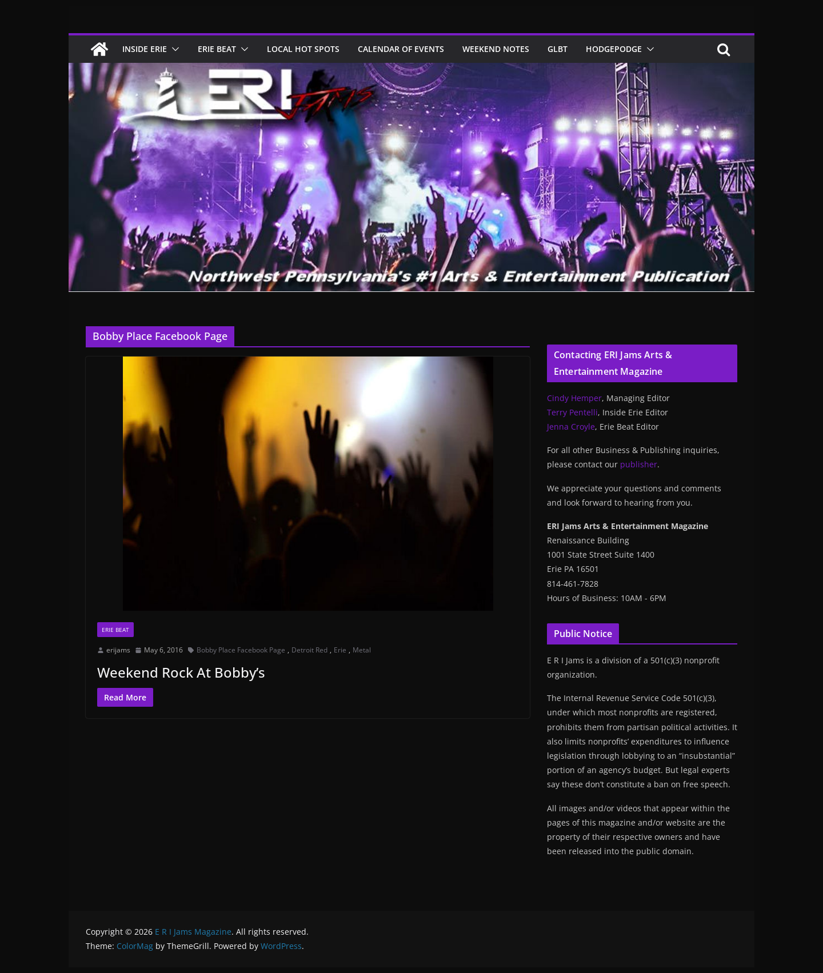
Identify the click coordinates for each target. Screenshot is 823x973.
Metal (362, 650)
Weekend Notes (495, 48)
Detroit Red (309, 650)
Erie (340, 650)
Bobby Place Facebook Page (241, 650)
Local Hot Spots (303, 48)
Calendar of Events (401, 48)
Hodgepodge (614, 48)
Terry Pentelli (572, 412)
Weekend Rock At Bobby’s (181, 672)
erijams (118, 650)
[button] (173, 49)
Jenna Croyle (571, 426)
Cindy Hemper (574, 398)
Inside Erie (144, 48)
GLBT (558, 48)
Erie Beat (217, 48)
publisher (638, 464)
